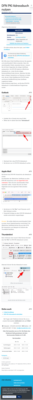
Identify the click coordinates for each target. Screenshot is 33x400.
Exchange (16, 21)
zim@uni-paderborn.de (24, 328)
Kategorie (4, 355)
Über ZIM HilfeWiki (19, 383)
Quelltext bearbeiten (30, 92)
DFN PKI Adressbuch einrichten (13, 314)
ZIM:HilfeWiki (9, 21)
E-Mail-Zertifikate (9, 312)
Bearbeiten (29, 92)
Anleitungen (6, 358)
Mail (24, 37)
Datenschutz (18, 380)
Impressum (17, 385)
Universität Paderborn (10, 16)
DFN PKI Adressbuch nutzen (13, 23)
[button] (9, 396)
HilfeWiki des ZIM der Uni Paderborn (19, 43)
